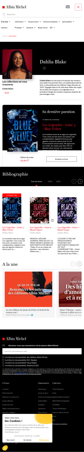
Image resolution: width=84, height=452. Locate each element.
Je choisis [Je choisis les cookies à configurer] (27, 440)
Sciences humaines (45, 397)
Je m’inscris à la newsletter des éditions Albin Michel (26, 357)
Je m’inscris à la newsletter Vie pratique (21, 363)
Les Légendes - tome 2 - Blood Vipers (41, 228)
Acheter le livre (61, 159)
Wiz (53, 420)
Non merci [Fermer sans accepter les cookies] (11, 440)
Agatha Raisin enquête (60, 397)
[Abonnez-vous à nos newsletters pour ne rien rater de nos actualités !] (67, 7)
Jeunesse (41, 408)
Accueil (4, 36)
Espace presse (7, 405)
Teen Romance (58, 389)
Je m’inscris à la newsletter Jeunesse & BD (22, 365)
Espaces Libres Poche (60, 412)
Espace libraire (7, 401)
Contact (5, 389)
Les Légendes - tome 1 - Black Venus (69, 228)
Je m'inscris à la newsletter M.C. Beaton (21, 360)
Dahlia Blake (7, 233)
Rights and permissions (11, 408)
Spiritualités (42, 401)
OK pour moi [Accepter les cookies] (44, 440)
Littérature (42, 389)
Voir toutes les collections (59, 424)
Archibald (55, 405)
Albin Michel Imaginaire (60, 401)
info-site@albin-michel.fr (21, 373)
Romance (55, 120)
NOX (7, 92)
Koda (54, 393)
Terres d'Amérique (59, 408)
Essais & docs (43, 393)
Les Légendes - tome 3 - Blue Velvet (58, 127)
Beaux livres (42, 412)
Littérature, (47, 120)
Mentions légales (8, 412)
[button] (5, 448)
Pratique (41, 405)
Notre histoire (7, 393)
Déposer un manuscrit (10, 397)
